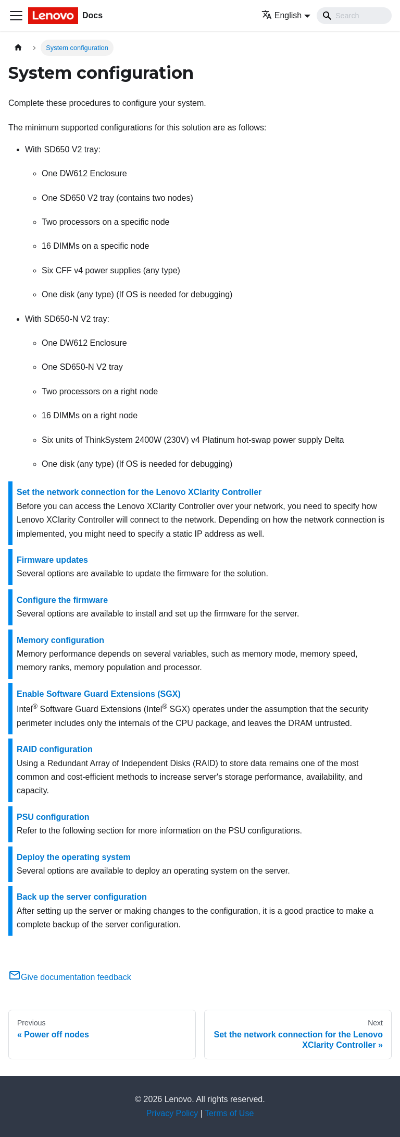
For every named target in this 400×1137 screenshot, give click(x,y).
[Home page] (18, 48)
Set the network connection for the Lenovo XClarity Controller (139, 492)
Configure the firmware (62, 600)
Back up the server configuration (82, 896)
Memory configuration (60, 640)
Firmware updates (52, 559)
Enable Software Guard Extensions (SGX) (99, 694)
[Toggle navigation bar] (16, 15)
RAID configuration (55, 749)
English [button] (281, 15)
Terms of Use (229, 1113)
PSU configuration (53, 817)
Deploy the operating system (74, 857)
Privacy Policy (172, 1113)
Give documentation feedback (69, 977)
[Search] (354, 15)
